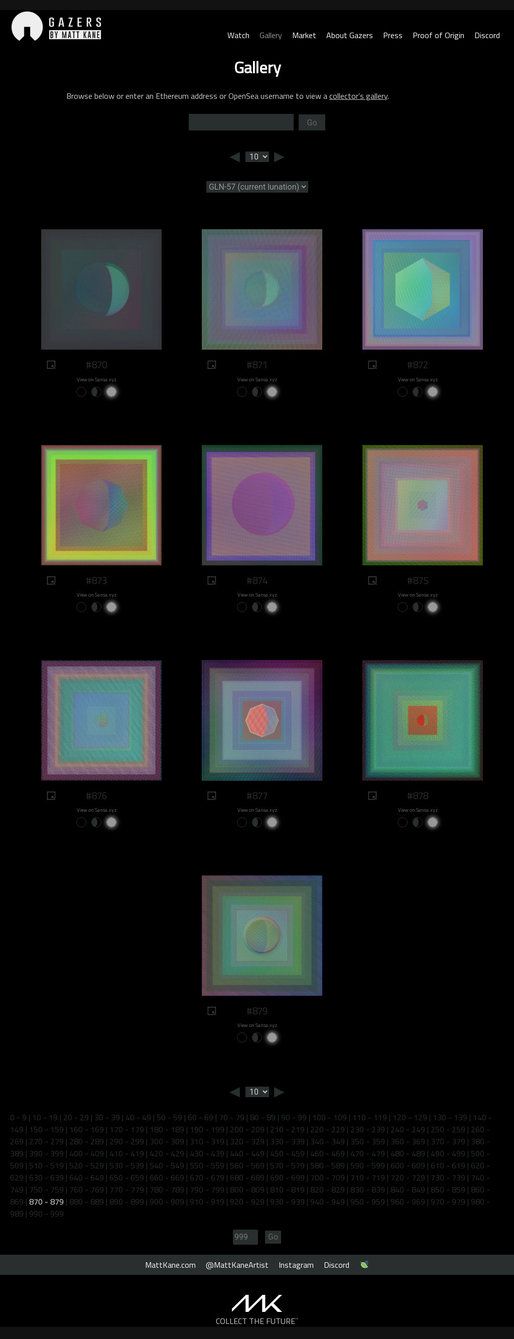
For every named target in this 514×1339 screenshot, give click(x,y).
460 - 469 (327, 1153)
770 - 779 (126, 1189)
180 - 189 (167, 1129)
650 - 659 (126, 1177)
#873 (96, 580)
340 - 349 (327, 1141)
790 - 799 (207, 1189)
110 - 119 (369, 1117)
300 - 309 (167, 1141)
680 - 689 (247, 1177)
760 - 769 (86, 1189)
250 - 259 (448, 1129)
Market (304, 35)
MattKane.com (170, 1265)
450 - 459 (287, 1153)
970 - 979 (448, 1202)
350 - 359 (367, 1141)
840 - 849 (408, 1189)
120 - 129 (410, 1117)
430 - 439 (207, 1153)
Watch (238, 35)
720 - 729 (408, 1177)
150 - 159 (46, 1129)
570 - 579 (287, 1165)
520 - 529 (86, 1165)
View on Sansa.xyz (96, 379)
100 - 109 (329, 1117)
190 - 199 (207, 1129)
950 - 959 (367, 1202)
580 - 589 (327, 1165)
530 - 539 (126, 1165)
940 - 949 (327, 1202)
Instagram (296, 1265)
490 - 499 (448, 1153)
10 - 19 (45, 1117)
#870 (96, 365)
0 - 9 (18, 1117)
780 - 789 (167, 1189)
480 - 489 (408, 1153)
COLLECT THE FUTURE (257, 1321)
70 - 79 (231, 1117)
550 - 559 (207, 1165)
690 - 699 (287, 1177)
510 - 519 (46, 1165)
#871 (257, 365)
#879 (257, 1011)
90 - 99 (294, 1117)
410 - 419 (126, 1153)
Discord (487, 35)
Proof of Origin (438, 35)
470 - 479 (367, 1153)
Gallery (271, 35)
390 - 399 (46, 1153)
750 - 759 (46, 1189)
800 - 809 (247, 1189)
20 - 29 (76, 1117)
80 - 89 (263, 1117)
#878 (417, 796)
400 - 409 (86, 1153)
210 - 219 (287, 1129)
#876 (96, 796)
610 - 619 (448, 1165)
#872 (417, 365)
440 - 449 (247, 1153)
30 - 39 (107, 1117)
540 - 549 (167, 1165)
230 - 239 (367, 1129)
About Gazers (349, 35)
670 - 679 (207, 1177)
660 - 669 (167, 1177)
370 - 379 (448, 1141)
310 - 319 (207, 1141)
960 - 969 (408, 1202)
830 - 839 (367, 1189)
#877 (257, 796)
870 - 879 (46, 1202)
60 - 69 (200, 1117)
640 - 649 (86, 1177)
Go (312, 122)
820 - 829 (327, 1189)
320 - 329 (247, 1141)
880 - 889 (86, 1202)
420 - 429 (167, 1153)
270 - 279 (46, 1141)
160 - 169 (86, 1129)
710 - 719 (367, 1177)
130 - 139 (450, 1117)
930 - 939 (287, 1202)
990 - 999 (46, 1214)
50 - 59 (169, 1117)
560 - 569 (247, 1165)
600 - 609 (408, 1165)
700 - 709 (327, 1177)
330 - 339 (287, 1141)
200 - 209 (247, 1129)
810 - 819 (287, 1189)
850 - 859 (448, 1189)
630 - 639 (46, 1177)
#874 (257, 580)
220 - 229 (327, 1129)
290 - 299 (126, 1141)
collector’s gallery (358, 96)
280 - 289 (86, 1141)
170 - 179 (126, 1129)
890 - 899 (126, 1202)
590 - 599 (367, 1165)
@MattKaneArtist (237, 1265)
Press (393, 35)
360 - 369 (408, 1141)
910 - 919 (207, 1202)
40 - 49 (138, 1117)
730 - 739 (448, 1177)
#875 (417, 580)
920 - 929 (247, 1202)
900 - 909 (167, 1202)
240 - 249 (408, 1129)
